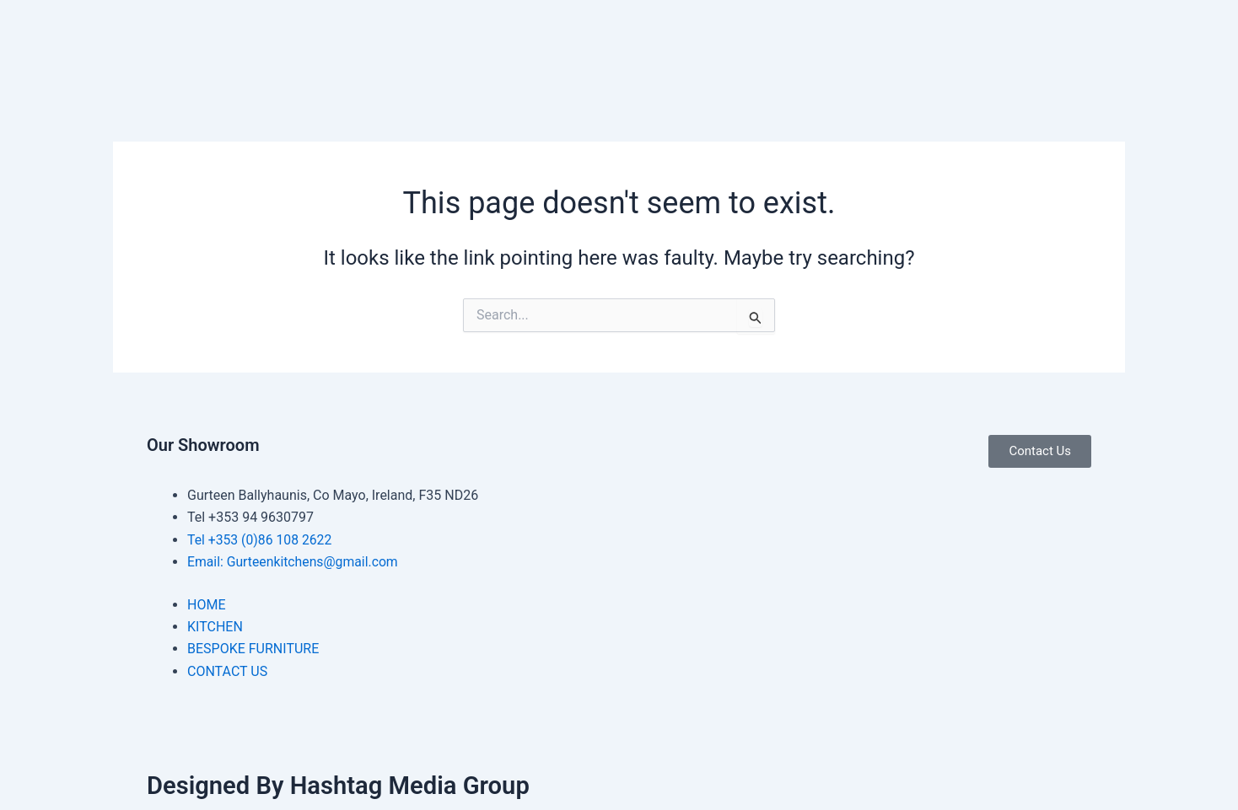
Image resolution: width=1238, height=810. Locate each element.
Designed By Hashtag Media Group (344, 785)
